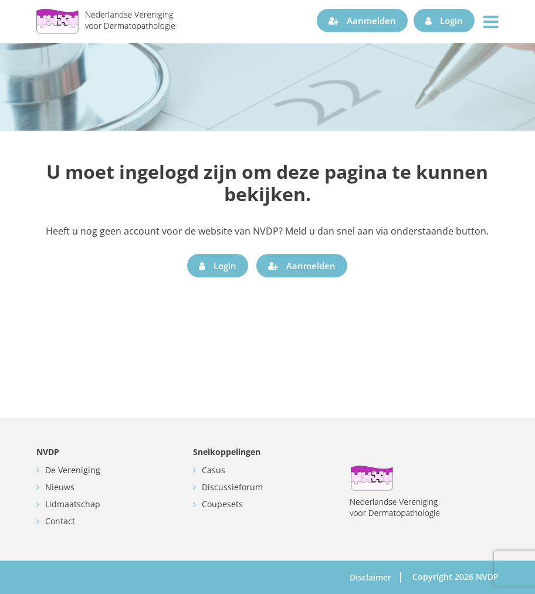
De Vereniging (72, 470)
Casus (213, 470)
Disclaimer (370, 577)
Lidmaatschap (72, 504)
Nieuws (60, 487)
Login (444, 20)
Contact (60, 521)
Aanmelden (362, 20)
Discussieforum (232, 487)
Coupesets (222, 504)
